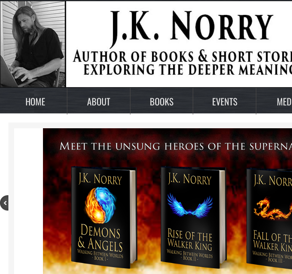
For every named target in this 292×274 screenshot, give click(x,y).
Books (161, 101)
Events (224, 101)
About (98, 101)
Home (35, 101)
